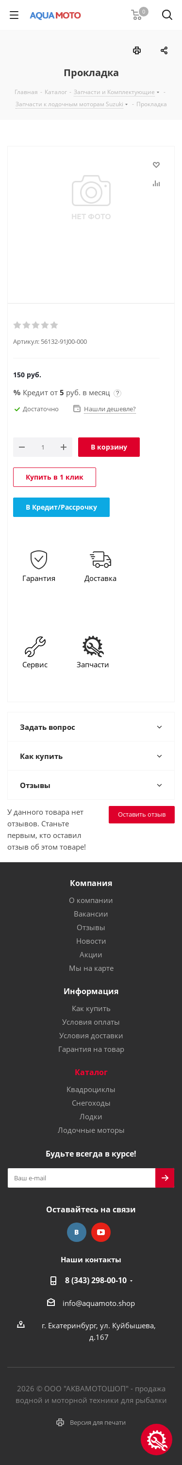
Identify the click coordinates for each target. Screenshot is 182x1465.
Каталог (91, 1072)
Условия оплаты (91, 1022)
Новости (91, 941)
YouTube (101, 1232)
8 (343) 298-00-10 (96, 1280)
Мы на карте (91, 968)
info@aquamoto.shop (99, 1303)
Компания (91, 883)
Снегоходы (91, 1103)
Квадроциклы (91, 1089)
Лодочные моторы (91, 1130)
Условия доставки (91, 1035)
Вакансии (91, 913)
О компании (91, 900)
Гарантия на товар (91, 1049)
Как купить (91, 1008)
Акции (91, 954)
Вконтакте (76, 1232)
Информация (91, 991)
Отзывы (91, 927)
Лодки (91, 1116)
